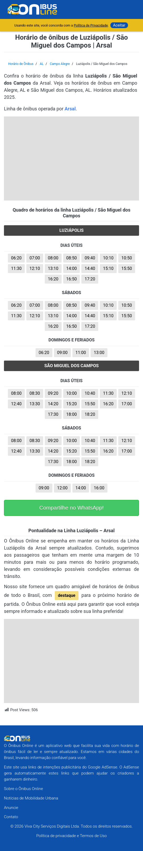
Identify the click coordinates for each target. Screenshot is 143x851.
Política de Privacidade (91, 25)
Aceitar (119, 25)
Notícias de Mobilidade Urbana (31, 798)
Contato (11, 816)
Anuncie (11, 807)
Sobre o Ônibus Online (23, 788)
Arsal (70, 108)
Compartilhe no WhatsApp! (71, 508)
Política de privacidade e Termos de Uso (71, 835)
